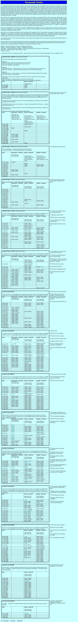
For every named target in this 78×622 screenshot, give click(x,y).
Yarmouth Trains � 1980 (8, 525)
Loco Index (12, 620)
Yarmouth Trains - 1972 (7, 211)
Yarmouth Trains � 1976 (8, 374)
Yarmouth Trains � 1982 (8, 601)
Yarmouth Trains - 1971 (7, 179)
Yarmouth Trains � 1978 (8, 448)
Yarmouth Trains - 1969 (7, 92)
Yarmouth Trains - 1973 (7, 251)
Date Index (6, 620)
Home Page (19, 620)
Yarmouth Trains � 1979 (8, 486)
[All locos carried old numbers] (14, 146)
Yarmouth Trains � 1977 (8, 412)
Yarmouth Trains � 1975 (8, 331)
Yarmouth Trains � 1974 (8, 291)
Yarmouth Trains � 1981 (8, 565)
